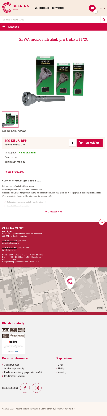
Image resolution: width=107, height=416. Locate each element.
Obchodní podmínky (14, 368)
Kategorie (13, 26)
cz (101, 8)
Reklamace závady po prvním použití (23, 372)
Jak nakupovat (11, 364)
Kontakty (62, 372)
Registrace (44, 8)
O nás (61, 364)
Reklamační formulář (14, 376)
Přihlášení (59, 8)
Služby (61, 368)
